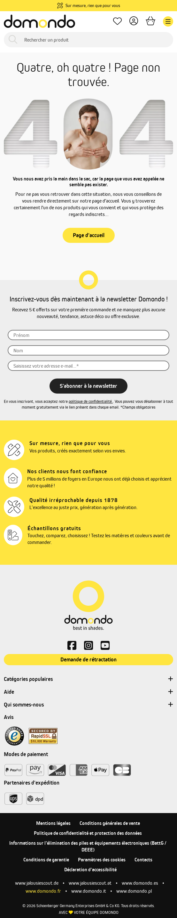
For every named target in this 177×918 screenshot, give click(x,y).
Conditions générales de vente (110, 823)
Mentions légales (53, 823)
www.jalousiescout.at (90, 883)
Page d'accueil (88, 235)
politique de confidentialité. (91, 401)
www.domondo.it (88, 891)
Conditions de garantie (46, 860)
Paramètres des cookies (102, 860)
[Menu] (168, 21)
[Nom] (88, 350)
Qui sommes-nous (88, 705)
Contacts (143, 860)
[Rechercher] (13, 39)
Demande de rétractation (88, 659)
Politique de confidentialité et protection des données (88, 833)
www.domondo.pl (134, 891)
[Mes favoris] (117, 21)
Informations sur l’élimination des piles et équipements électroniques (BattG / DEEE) (87, 846)
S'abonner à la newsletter (88, 386)
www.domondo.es (140, 883)
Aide (88, 692)
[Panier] (150, 21)
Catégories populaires (88, 679)
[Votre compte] (133, 21)
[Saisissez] (88, 366)
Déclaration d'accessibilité (90, 869)
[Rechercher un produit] (88, 39)
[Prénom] (88, 335)
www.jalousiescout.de (36, 883)
